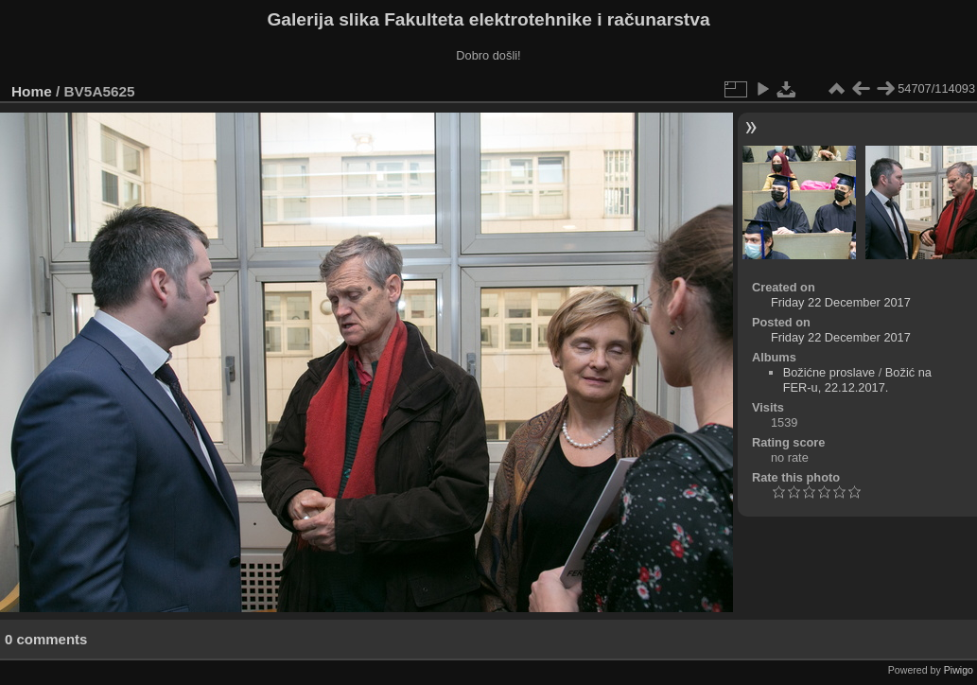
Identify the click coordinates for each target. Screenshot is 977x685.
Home (31, 91)
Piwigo (958, 670)
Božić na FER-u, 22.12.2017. (857, 380)
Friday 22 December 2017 (841, 302)
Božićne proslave (829, 372)
